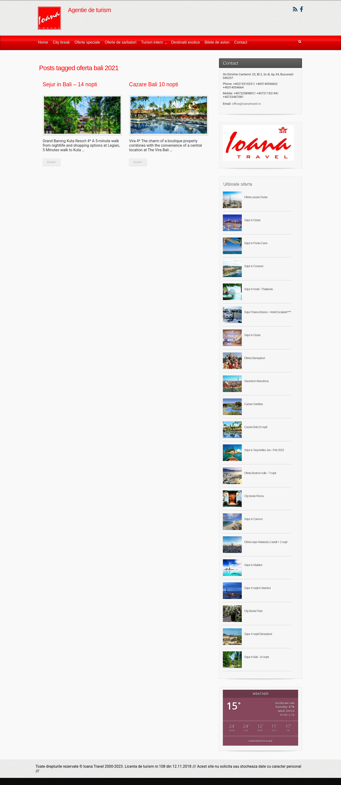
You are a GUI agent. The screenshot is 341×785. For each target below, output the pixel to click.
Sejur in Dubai (252, 220)
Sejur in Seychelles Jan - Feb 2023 (264, 450)
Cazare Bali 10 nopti (153, 84)
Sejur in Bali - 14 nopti (256, 657)
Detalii (51, 162)
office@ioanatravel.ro (246, 103)
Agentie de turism (89, 10)
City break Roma (254, 496)
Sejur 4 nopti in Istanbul (257, 588)
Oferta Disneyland (254, 358)
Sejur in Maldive (253, 565)
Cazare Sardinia (253, 404)
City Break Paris (253, 611)
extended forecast (260, 741)
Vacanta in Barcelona (256, 381)
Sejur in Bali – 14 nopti (70, 84)
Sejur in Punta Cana (255, 243)
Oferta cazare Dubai (255, 197)
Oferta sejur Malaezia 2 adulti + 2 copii (265, 542)
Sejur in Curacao (253, 266)
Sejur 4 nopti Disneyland (258, 634)
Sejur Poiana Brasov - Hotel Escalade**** (267, 312)
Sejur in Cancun (253, 519)
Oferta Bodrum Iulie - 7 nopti (260, 473)
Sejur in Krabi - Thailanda (258, 289)
